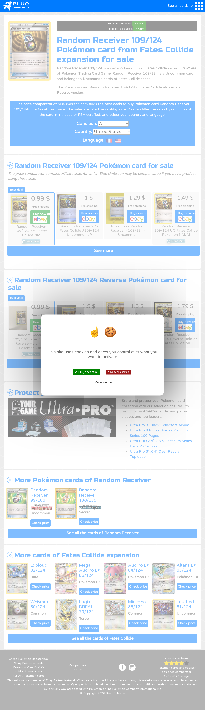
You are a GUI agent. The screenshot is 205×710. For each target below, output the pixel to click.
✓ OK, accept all (86, 372)
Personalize (103, 382)
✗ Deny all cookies (118, 372)
